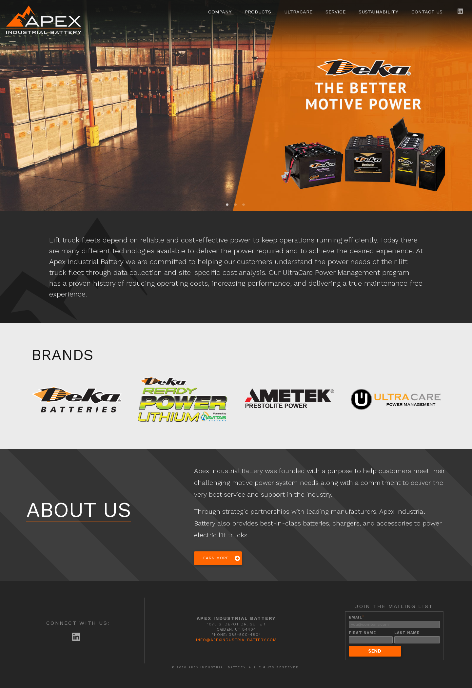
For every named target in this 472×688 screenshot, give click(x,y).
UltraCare (298, 11)
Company (220, 11)
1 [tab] (227, 204)
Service (335, 11)
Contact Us (426, 11)
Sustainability (378, 11)
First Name (362, 633)
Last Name (407, 633)
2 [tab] (235, 204)
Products (258, 11)
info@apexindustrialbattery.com (236, 640)
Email (356, 617)
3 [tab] (243, 204)
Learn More (215, 558)
